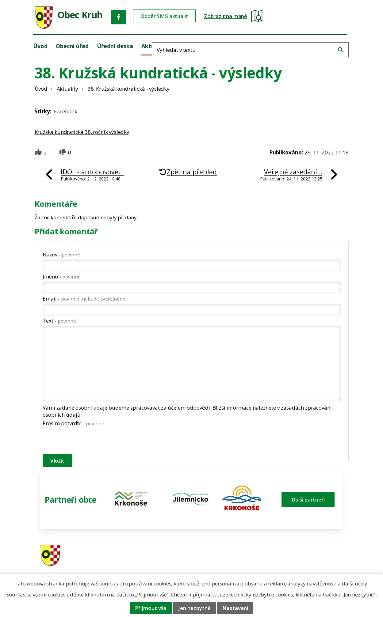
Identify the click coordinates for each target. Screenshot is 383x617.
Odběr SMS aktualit (182, 17)
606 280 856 (232, 561)
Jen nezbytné (194, 607)
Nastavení (235, 607)
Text (59, 320)
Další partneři (308, 499)
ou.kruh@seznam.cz (309, 553)
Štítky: (43, 111)
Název (61, 254)
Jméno (62, 276)
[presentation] (89, 441)
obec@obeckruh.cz (307, 561)
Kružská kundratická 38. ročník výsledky (82, 131)
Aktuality (67, 88)
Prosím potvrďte (73, 423)
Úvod (41, 88)
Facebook (65, 111)
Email (84, 298)
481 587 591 (232, 553)
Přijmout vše (151, 607)
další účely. (355, 583)
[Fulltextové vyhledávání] (317, 16)
